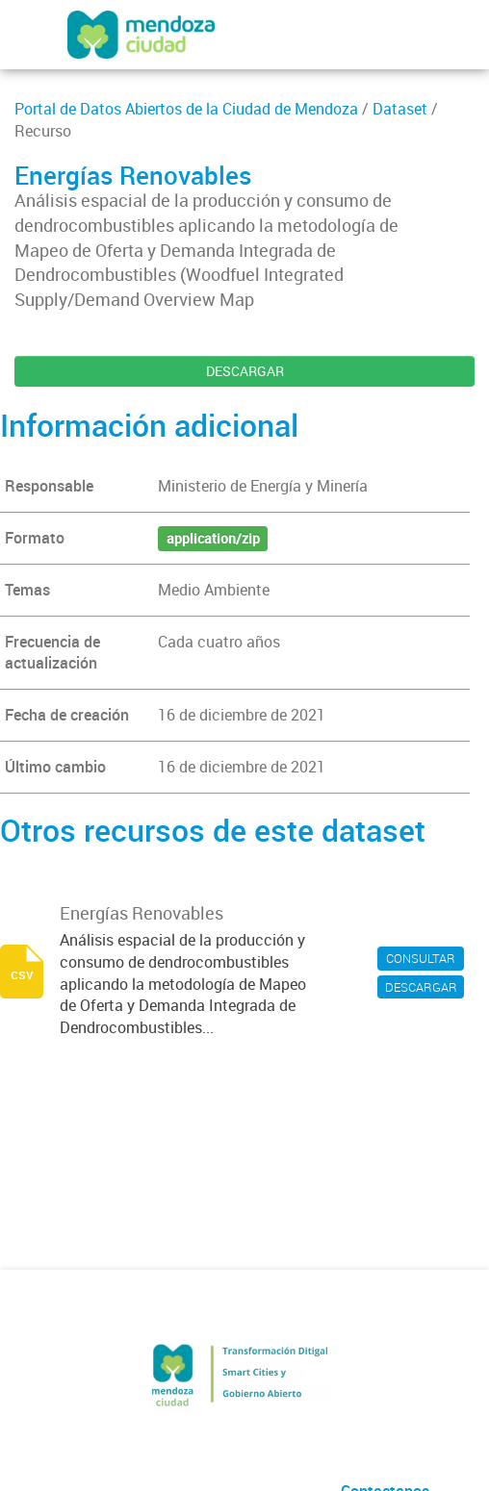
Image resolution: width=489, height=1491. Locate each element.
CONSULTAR (420, 958)
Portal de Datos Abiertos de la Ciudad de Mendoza (186, 108)
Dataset (400, 108)
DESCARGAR (245, 371)
